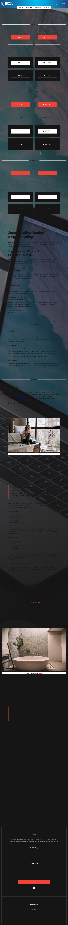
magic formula (22, 397)
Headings (29, 7)
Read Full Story (34, 848)
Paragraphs (37, 7)
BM (56, 4)
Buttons (21, 7)
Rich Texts (46, 7)
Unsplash (40, 454)
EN (52, 4)
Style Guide (34, 909)
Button (21, 38)
